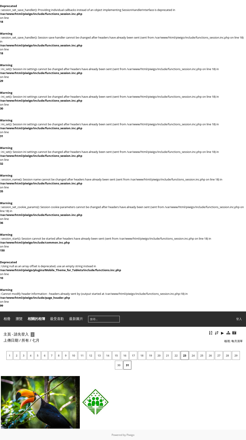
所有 (25, 340)
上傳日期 (11, 340)
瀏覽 (19, 318)
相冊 (7, 318)
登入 (239, 319)
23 (184, 355)
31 (127, 365)
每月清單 (237, 341)
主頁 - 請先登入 (16, 334)
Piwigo (130, 435)
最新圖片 (76, 318)
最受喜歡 (57, 318)
